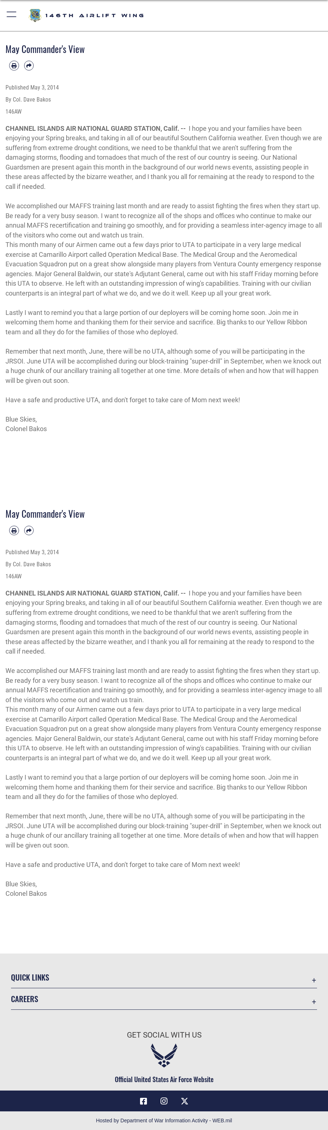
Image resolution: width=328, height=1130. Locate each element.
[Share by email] (29, 66)
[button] (12, 15)
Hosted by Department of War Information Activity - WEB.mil (164, 1120)
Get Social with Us (164, 1034)
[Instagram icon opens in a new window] (164, 1101)
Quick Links (30, 977)
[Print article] (14, 66)
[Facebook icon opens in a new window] (143, 1101)
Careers (24, 998)
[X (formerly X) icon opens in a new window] (184, 1101)
